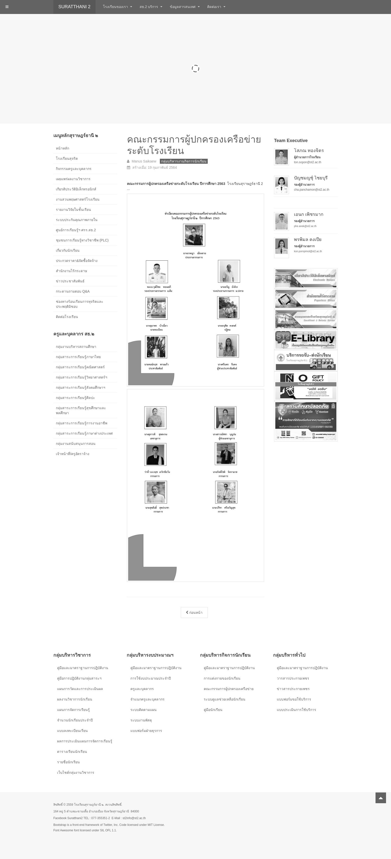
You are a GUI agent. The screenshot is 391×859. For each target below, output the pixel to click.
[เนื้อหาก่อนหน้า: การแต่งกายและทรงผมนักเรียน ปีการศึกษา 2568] (194, 612)
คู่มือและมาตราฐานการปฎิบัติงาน (82, 668)
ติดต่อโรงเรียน (67, 317)
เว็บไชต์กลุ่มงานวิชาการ (75, 773)
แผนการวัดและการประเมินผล (80, 689)
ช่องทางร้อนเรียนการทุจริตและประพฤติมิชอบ (79, 304)
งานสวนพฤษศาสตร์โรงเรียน (77, 199)
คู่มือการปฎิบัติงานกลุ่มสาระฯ (79, 678)
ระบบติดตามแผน (143, 710)
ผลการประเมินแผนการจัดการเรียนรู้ (84, 741)
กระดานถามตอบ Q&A (73, 291)
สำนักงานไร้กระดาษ (71, 271)
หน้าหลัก (62, 148)
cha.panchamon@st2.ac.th (311, 189)
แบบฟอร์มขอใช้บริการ (294, 699)
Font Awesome (63, 830)
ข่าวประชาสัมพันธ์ (70, 281)
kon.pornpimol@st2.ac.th (308, 251)
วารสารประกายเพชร (293, 678)
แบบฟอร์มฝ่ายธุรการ (146, 731)
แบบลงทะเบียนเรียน (72, 731)
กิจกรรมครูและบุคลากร (74, 169)
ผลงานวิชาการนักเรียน (74, 699)
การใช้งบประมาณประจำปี (150, 678)
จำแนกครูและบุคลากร (147, 699)
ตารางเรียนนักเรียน (72, 752)
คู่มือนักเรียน (213, 710)
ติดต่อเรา (216, 7)
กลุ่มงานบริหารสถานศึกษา (76, 347)
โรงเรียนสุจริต (67, 158)
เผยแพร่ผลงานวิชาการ (73, 179)
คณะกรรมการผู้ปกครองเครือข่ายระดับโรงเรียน (192, 144)
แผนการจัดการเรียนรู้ (73, 710)
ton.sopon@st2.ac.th (307, 162)
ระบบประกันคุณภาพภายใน (77, 220)
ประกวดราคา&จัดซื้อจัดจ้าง (77, 261)
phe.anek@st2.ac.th (305, 226)
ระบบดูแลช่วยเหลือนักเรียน (224, 699)
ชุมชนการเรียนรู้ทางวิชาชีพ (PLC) (82, 240)
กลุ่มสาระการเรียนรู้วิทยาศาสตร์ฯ (81, 377)
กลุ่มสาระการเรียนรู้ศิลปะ (75, 398)
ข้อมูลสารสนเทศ (185, 7)
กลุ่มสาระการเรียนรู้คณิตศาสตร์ (80, 367)
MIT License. (156, 825)
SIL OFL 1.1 (108, 830)
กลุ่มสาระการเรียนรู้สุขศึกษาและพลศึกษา (81, 410)
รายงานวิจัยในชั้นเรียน (73, 210)
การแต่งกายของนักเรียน (222, 678)
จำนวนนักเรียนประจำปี (75, 720)
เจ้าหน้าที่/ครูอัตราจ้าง (72, 454)
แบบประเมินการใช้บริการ (296, 710)
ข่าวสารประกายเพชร (293, 689)
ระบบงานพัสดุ (141, 720)
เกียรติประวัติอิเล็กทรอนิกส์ (76, 189)
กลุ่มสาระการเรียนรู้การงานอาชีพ (81, 423)
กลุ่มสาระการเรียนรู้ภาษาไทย (78, 357)
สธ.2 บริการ (151, 7)
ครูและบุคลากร (142, 689)
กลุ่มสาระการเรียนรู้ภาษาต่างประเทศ (84, 433)
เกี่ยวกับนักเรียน (68, 250)
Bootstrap (59, 825)
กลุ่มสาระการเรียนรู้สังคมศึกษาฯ (80, 388)
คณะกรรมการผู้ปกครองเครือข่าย (229, 689)
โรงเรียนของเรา (117, 7)
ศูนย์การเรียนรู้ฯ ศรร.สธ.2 (76, 230)
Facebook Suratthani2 (68, 818)
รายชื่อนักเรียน (68, 762)
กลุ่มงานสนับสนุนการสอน (76, 444)
